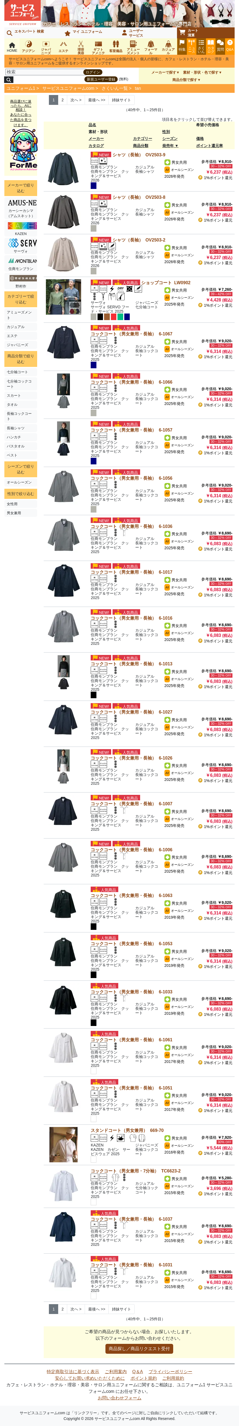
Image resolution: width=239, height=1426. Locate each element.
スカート (14, 395)
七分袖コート (17, 372)
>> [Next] (96, 100)
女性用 (12, 504)
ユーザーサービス (132, 33)
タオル (12, 405)
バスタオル (16, 446)
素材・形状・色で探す (201, 72)
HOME (12, 47)
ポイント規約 (144, 1378)
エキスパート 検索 (25, 32)
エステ (12, 336)
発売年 (168, 145)
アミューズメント (19, 315)
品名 (92, 125)
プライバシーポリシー (170, 1371)
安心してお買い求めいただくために (90, 1378)
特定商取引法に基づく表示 (73, 1371)
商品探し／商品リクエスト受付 (139, 1348)
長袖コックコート (19, 416)
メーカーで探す (163, 72)
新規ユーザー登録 (101, 79)
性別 (166, 132)
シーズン (170, 138)
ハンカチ (14, 437)
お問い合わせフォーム (119, 1398)
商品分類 (140, 145)
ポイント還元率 (209, 145)
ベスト (12, 455)
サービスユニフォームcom (68, 88)
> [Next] (75, 100)
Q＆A (137, 1371)
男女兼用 (14, 513)
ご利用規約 (173, 1378)
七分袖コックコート (19, 384)
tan (138, 88)
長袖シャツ (16, 428)
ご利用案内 (116, 1371)
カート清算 (188, 32)
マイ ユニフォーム (83, 33)
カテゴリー (142, 138)
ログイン (93, 72)
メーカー (96, 138)
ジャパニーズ (17, 345)
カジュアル (16, 327)
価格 (200, 138)
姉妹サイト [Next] (121, 100)
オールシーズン (19, 482)
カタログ (96, 145)
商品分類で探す (184, 80)
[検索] (45, 72)
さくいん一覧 (115, 88)
